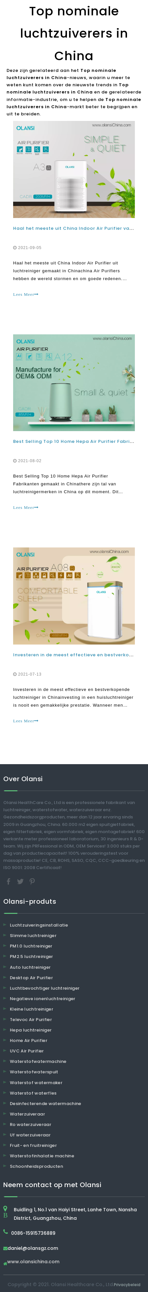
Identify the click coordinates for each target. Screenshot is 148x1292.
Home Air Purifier (28, 1040)
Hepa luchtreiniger (31, 1030)
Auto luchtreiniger (30, 967)
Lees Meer (26, 294)
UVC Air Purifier (27, 1051)
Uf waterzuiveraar (30, 1135)
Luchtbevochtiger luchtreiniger (45, 988)
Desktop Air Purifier (31, 978)
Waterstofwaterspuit (34, 1072)
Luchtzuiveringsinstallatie (39, 925)
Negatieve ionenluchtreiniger (42, 999)
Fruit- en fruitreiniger (33, 1145)
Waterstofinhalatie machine (42, 1156)
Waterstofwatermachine (38, 1061)
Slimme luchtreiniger (33, 935)
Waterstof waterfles (33, 1093)
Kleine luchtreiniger (31, 1009)
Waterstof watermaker (36, 1083)
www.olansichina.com (33, 1262)
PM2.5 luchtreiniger (31, 956)
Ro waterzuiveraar (30, 1124)
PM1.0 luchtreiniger (31, 946)
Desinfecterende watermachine (45, 1103)
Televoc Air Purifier (31, 1019)
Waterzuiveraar (27, 1114)
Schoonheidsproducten (36, 1166)
